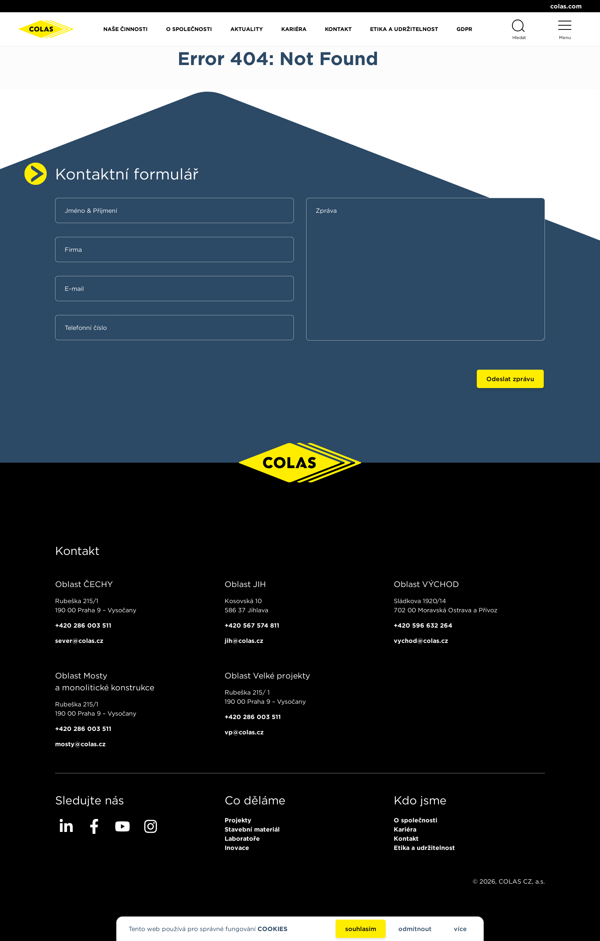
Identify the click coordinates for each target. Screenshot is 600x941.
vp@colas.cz (244, 732)
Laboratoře (242, 838)
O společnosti (189, 29)
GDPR (464, 29)
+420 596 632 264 (423, 625)
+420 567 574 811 (252, 625)
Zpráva (326, 210)
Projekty (238, 820)
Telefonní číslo (86, 327)
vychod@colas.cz (421, 640)
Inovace (237, 847)
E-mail (74, 288)
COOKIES (272, 929)
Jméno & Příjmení (91, 210)
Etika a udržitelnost (404, 29)
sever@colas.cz (79, 640)
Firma (73, 249)
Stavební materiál (252, 829)
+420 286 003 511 (83, 625)
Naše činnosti (125, 29)
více (460, 929)
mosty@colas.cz (80, 744)
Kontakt (338, 29)
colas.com (566, 6)
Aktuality (246, 29)
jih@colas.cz (244, 640)
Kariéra (294, 29)
